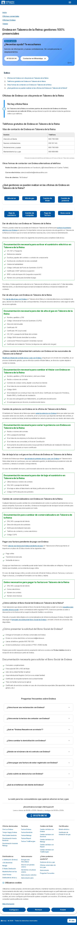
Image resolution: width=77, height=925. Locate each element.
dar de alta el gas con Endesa (16, 299)
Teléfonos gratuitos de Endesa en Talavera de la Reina (26, 81)
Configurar (14, 910)
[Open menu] (70, 2)
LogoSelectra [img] (4, 921)
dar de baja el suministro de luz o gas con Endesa (42, 459)
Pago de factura (47, 214)
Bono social (65, 213)
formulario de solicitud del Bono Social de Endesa (28, 620)
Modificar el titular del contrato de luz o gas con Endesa (21, 358)
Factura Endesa (26, 829)
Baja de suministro (11, 214)
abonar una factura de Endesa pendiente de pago (25, 546)
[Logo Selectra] (8, 2)
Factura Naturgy (26, 835)
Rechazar (38, 910)
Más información (8, 904)
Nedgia (4, 865)
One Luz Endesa (7, 829)
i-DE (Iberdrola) (7, 862)
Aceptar (63, 910)
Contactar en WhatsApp (34, 58)
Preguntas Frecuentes (47, 873)
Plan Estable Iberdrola (9, 835)
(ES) (71, 921)
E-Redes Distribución (9, 868)
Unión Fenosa (6, 874)
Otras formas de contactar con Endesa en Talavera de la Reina (29, 85)
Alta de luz (11, 198)
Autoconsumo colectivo (28, 875)
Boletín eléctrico (64, 829)
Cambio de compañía (29, 214)
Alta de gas (29, 198)
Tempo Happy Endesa (9, 832)
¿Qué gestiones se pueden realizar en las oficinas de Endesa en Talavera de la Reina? (37, 88)
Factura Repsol (26, 838)
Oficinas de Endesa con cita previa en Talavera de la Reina (27, 78)
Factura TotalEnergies (28, 841)
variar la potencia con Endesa (46, 413)
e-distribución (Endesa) (10, 859)
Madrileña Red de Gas (9, 871)
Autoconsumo (44, 870)
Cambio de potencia (65, 199)
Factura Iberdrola (26, 832)
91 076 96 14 (38, 815)
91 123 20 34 (11, 58)
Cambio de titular (47, 199)
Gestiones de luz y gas (47, 862)
